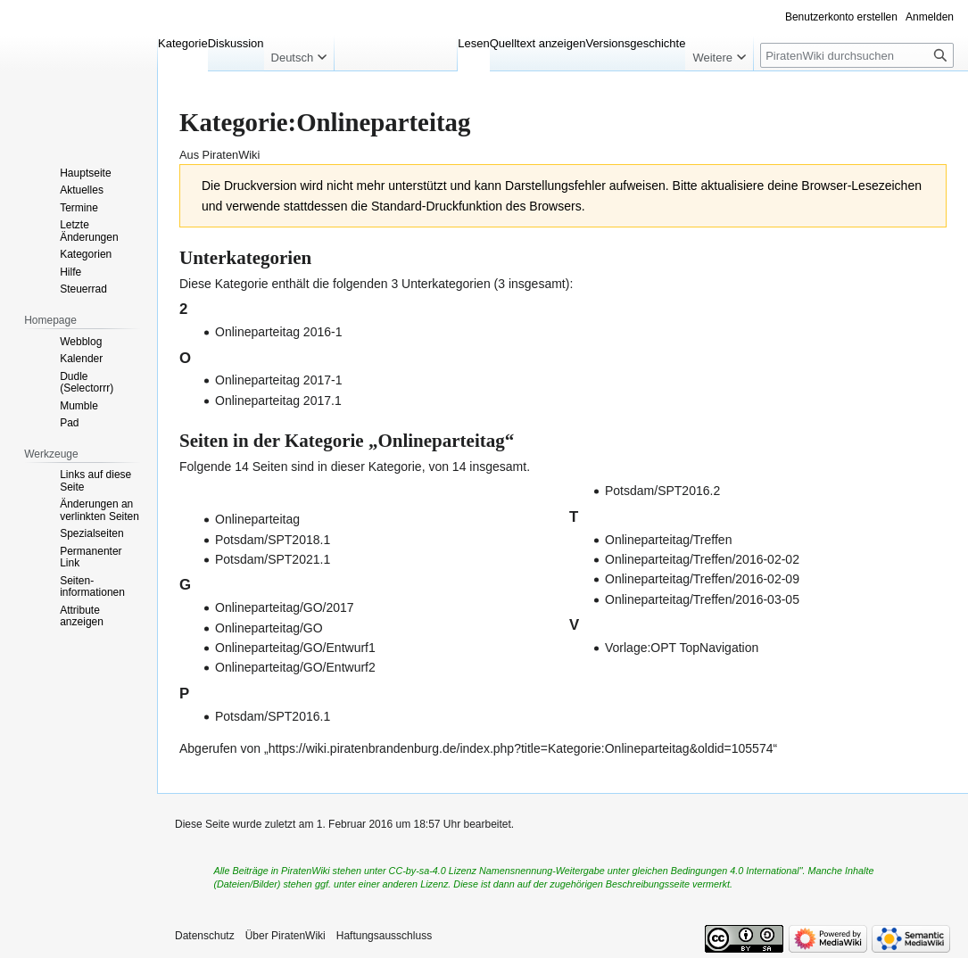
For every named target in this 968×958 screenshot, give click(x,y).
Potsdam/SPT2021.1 (272, 559)
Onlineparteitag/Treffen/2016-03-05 (702, 599)
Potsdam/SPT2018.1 (272, 540)
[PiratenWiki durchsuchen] (857, 55)
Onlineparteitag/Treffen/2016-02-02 (702, 559)
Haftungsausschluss (384, 935)
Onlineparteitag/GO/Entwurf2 (295, 667)
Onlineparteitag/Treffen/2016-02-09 (702, 579)
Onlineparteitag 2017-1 (278, 380)
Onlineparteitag (257, 519)
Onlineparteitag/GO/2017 (284, 607)
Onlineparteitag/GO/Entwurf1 (295, 647)
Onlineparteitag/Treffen (668, 540)
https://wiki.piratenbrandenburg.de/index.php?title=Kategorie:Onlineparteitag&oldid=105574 (521, 748)
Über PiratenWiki (285, 935)
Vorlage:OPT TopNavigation (681, 647)
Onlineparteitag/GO (269, 628)
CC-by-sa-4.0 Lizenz (432, 870)
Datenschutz (205, 935)
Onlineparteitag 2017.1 (278, 400)
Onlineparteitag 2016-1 (278, 332)
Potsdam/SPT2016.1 (272, 716)
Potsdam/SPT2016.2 (662, 490)
